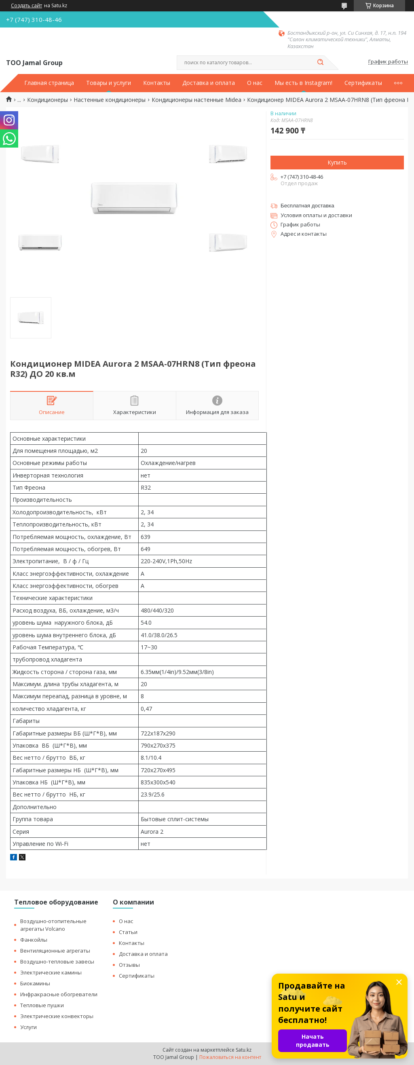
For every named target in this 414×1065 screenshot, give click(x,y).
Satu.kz (243, 1049)
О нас (254, 83)
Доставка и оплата (208, 83)
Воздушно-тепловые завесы (57, 961)
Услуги (28, 1027)
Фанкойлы (33, 939)
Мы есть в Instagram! (303, 83)
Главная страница (49, 83)
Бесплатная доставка (307, 206)
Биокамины (35, 983)
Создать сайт (26, 5)
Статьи (128, 932)
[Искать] (320, 62)
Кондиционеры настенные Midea (196, 100)
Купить (337, 162)
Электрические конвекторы (56, 1016)
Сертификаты (363, 83)
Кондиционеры (47, 100)
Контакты (156, 83)
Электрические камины (51, 972)
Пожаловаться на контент (230, 1057)
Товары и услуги (108, 83)
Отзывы (129, 964)
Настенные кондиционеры (110, 100)
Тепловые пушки (42, 1005)
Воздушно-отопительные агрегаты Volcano (53, 924)
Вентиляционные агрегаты (55, 950)
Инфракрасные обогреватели (58, 994)
